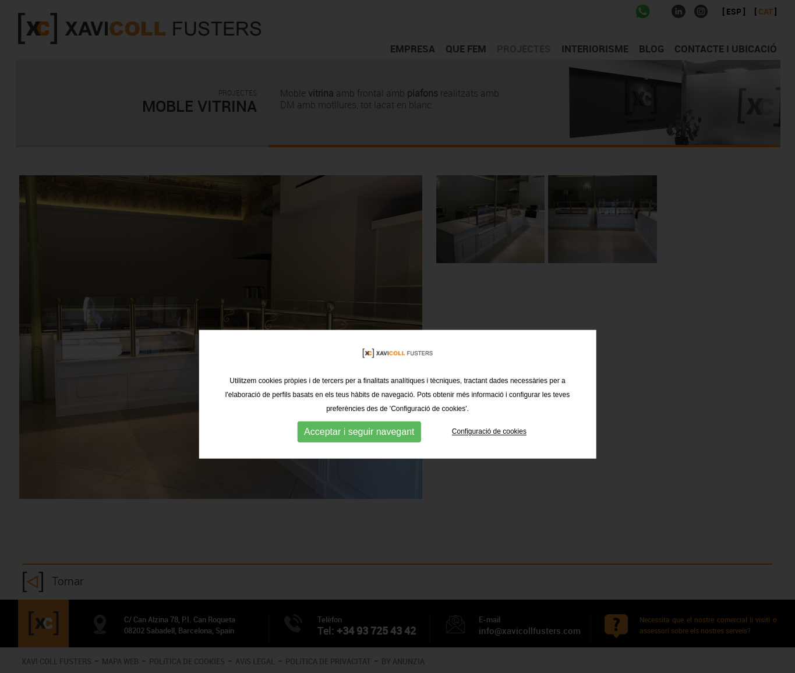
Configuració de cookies (489, 448)
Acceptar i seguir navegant (359, 449)
